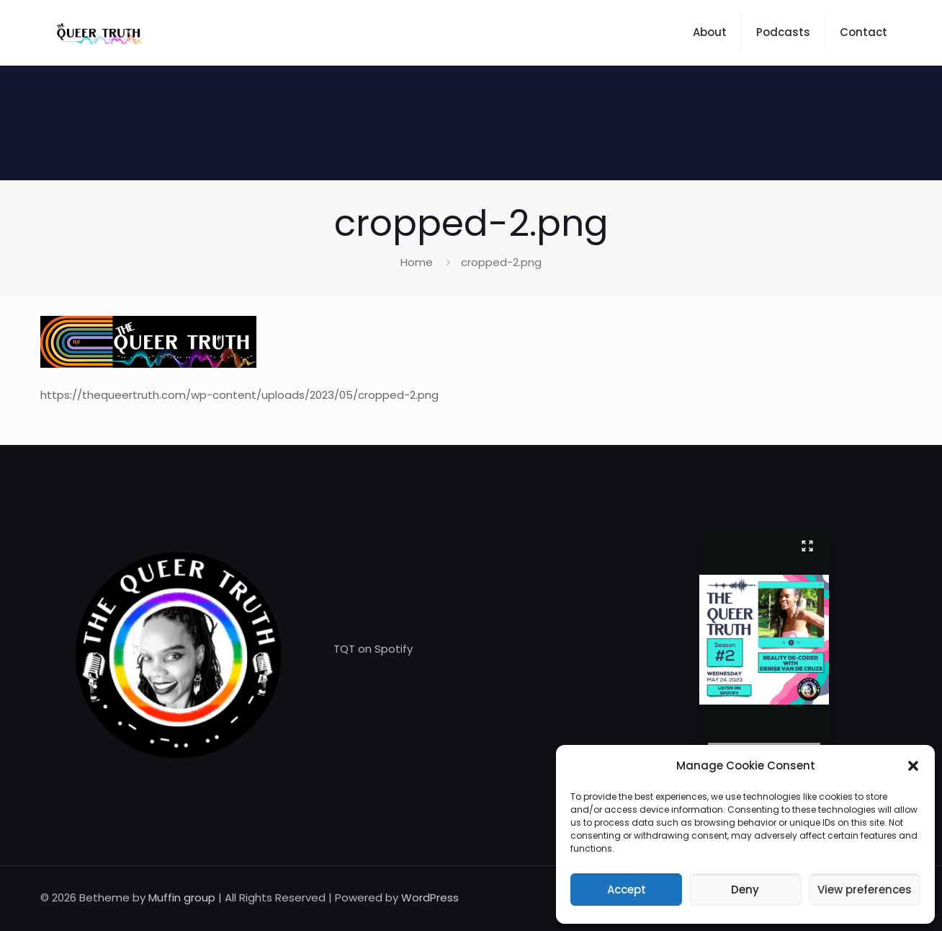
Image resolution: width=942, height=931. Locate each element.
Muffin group (181, 897)
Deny (745, 889)
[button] (913, 766)
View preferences (864, 889)
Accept (626, 889)
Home (416, 262)
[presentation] (764, 744)
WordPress (430, 897)
